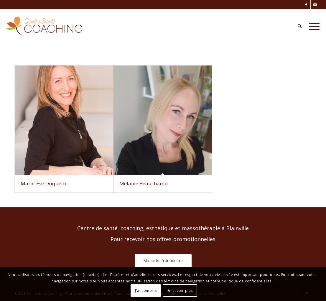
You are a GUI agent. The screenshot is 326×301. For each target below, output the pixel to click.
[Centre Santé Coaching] (44, 26)
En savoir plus (180, 290)
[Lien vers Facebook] (306, 4)
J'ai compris (146, 290)
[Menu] (312, 26)
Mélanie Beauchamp (143, 183)
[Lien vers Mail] (315, 4)
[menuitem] (299, 26)
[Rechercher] (299, 26)
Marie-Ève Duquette (44, 183)
